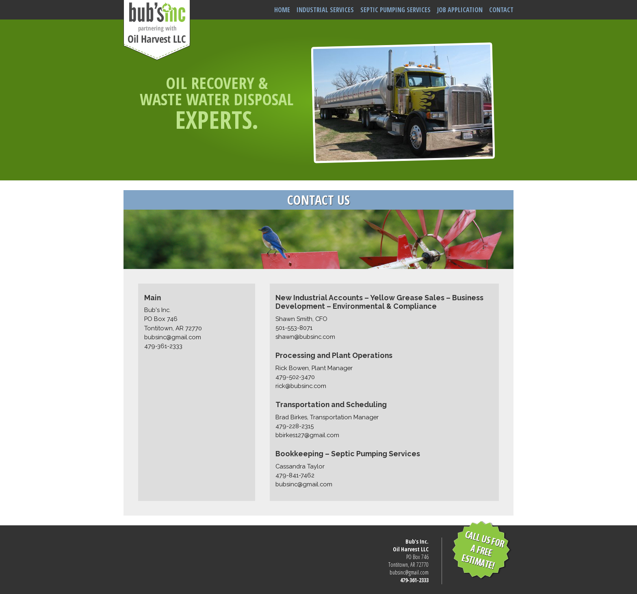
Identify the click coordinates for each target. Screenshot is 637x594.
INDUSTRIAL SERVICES (325, 9)
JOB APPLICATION (460, 9)
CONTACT (501, 9)
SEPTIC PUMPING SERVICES (395, 9)
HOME (282, 9)
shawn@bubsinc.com (305, 336)
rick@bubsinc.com (300, 385)
